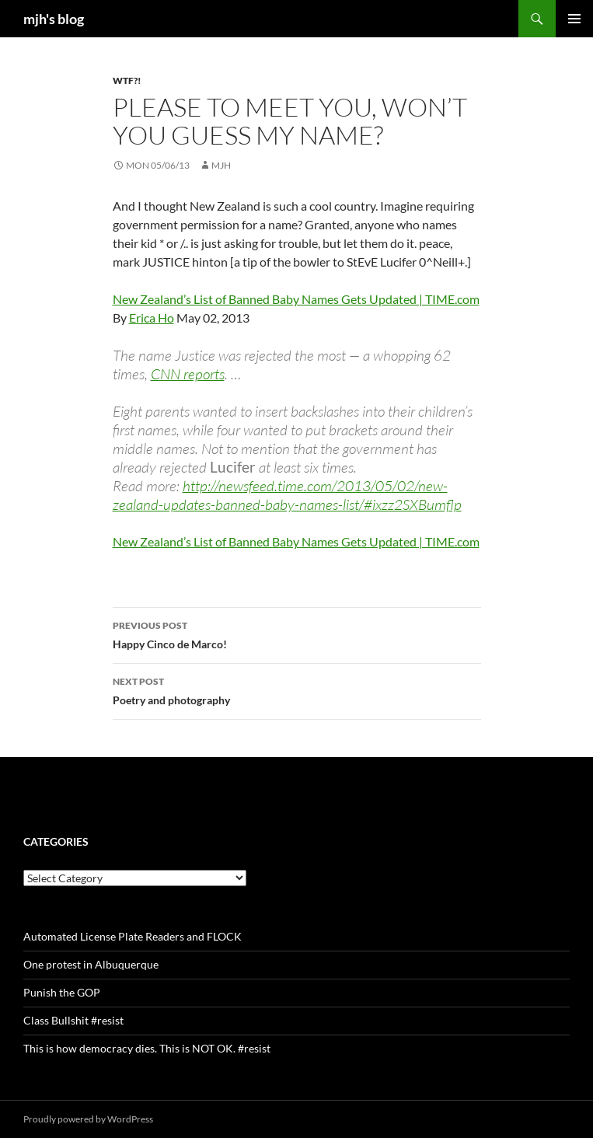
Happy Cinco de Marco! (297, 633)
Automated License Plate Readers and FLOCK (132, 936)
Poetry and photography (297, 689)
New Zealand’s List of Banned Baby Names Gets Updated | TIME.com (296, 298)
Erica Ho (151, 317)
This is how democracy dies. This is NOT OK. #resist (146, 1048)
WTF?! (127, 80)
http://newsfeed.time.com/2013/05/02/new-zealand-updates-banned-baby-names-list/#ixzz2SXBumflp (287, 495)
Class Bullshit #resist (73, 1020)
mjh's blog (53, 18)
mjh (221, 165)
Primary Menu (574, 18)
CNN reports (188, 374)
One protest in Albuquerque (91, 964)
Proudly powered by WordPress (88, 1119)
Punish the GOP (61, 992)
